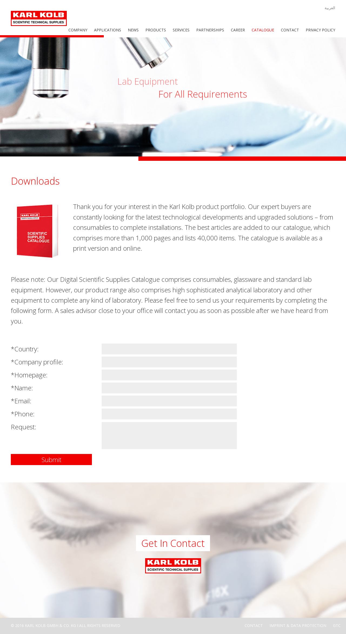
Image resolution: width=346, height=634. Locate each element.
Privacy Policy (320, 29)
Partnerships (210, 29)
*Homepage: (29, 374)
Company (77, 29)
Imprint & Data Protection (298, 625)
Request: (23, 426)
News (133, 29)
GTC (337, 625)
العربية (330, 7)
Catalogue (263, 29)
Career (238, 29)
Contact (290, 29)
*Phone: (23, 413)
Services (181, 29)
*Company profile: (37, 361)
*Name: (22, 387)
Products (155, 29)
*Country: (25, 348)
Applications (107, 29)
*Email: (21, 400)
